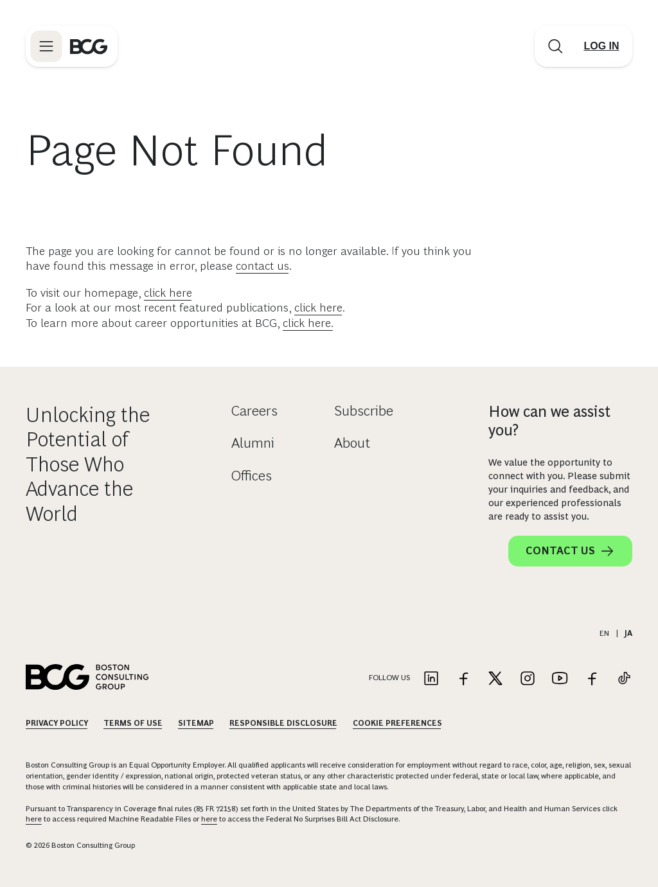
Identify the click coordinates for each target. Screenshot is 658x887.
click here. (308, 323)
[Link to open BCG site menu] (46, 46)
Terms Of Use (133, 723)
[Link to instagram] (527, 679)
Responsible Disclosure (283, 723)
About (352, 443)
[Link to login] (601, 46)
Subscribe (363, 411)
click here (168, 292)
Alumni (252, 443)
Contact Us (570, 551)
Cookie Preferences (397, 723)
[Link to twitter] (495, 679)
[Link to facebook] (463, 679)
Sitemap (196, 723)
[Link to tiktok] (624, 679)
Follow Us (389, 677)
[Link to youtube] (559, 679)
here (34, 818)
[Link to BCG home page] (88, 46)
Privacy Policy (57, 723)
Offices (251, 476)
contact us (262, 265)
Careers (254, 411)
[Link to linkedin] (431, 679)
